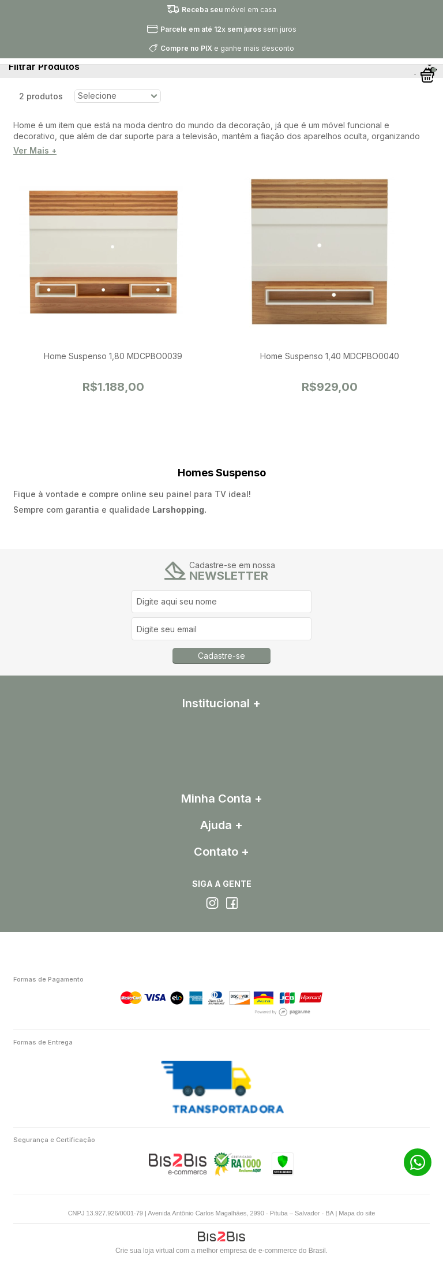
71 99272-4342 (417, 1162)
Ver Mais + (35, 150)
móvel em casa (229, 9)
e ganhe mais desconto (227, 48)
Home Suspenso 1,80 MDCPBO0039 (113, 356)
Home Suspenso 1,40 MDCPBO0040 (329, 356)
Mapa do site (357, 1213)
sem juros (228, 29)
